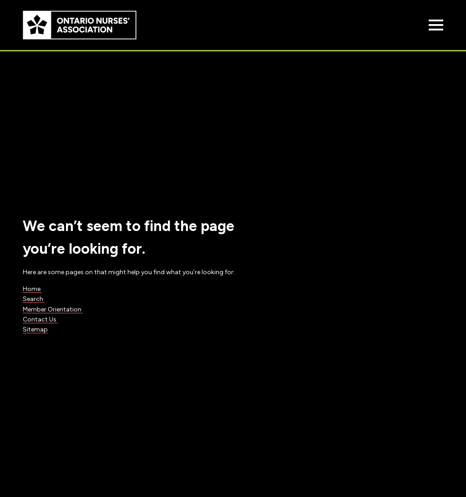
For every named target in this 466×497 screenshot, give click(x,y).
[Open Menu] (436, 25)
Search (34, 299)
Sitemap (35, 329)
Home (32, 289)
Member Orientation (53, 309)
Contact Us (40, 319)
